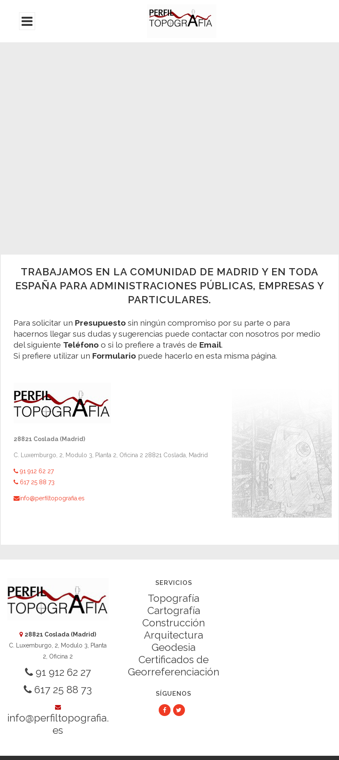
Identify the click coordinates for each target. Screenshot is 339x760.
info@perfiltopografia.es (49, 498)
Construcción (173, 623)
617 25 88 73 (34, 482)
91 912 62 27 (34, 471)
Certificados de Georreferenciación (173, 665)
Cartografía (173, 610)
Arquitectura (173, 635)
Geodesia (174, 647)
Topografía (173, 598)
